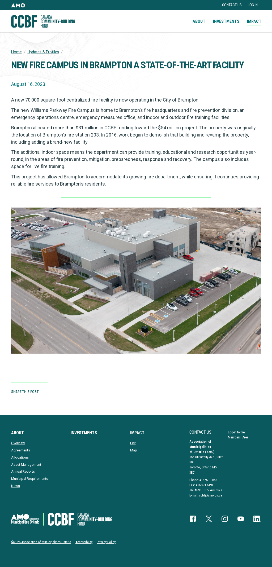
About (199, 21)
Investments (226, 21)
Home (16, 52)
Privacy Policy (106, 542)
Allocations (20, 457)
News (15, 486)
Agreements (20, 450)
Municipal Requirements (29, 479)
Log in (253, 5)
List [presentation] (133, 443)
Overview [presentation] (18, 443)
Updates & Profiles (43, 52)
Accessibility (83, 542)
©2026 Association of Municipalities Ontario (41, 542)
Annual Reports (23, 471)
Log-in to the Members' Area (238, 434)
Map (133, 450)
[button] (18, 5)
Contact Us (232, 5)
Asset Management (26, 465)
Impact (254, 21)
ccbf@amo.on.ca (210, 495)
